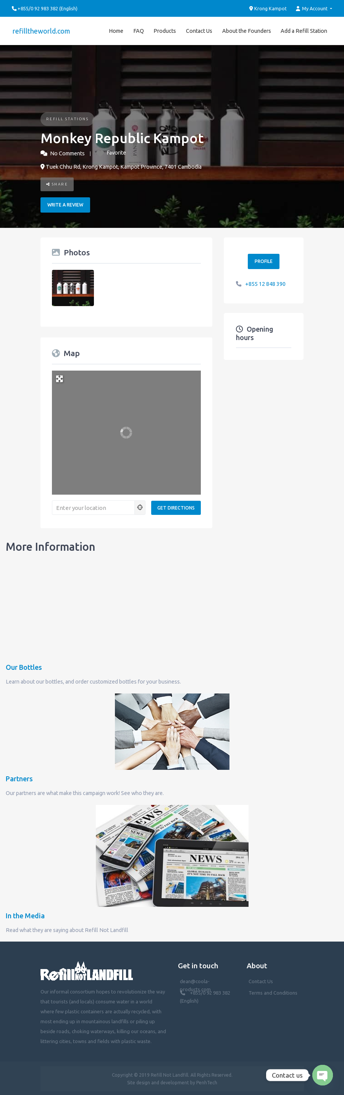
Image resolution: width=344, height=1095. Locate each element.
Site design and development (158, 1081)
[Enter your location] (93, 507)
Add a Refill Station (304, 30)
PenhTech (206, 1081)
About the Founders (246, 30)
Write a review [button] (65, 204)
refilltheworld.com (40, 30)
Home (116, 30)
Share (57, 183)
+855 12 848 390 (265, 283)
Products (164, 30)
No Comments (67, 152)
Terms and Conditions (273, 992)
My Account (312, 8)
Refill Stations (67, 118)
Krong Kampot (268, 8)
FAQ (138, 30)
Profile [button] (264, 260)
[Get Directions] (176, 507)
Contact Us (199, 30)
